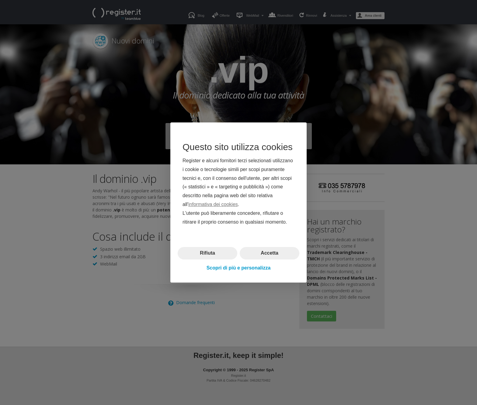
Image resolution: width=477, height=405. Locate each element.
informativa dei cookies (213, 204)
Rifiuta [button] (207, 253)
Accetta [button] (269, 253)
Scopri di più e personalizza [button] (239, 267)
